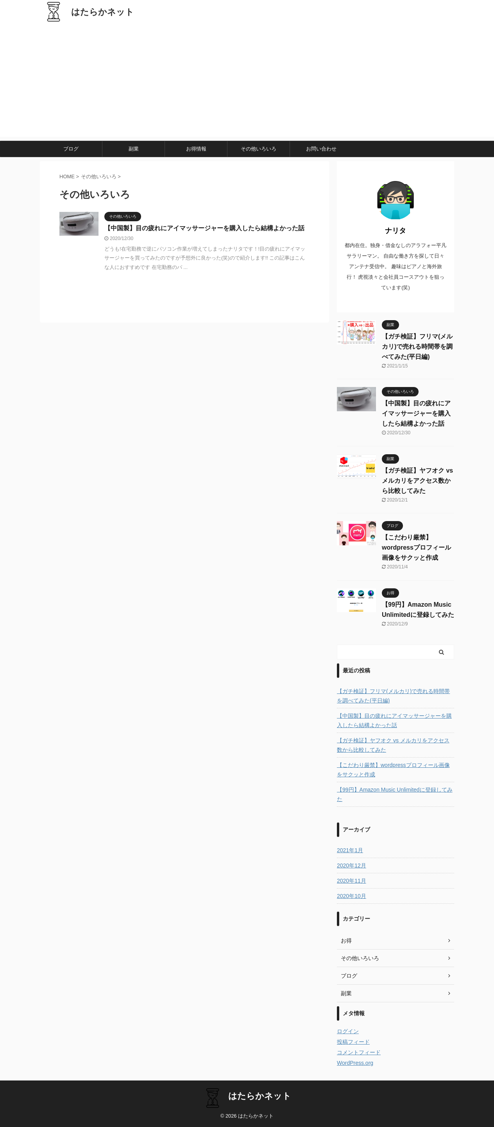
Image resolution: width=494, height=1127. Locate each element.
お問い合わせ (321, 149)
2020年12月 (351, 865)
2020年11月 (351, 881)
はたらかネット (102, 12)
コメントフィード (359, 1052)
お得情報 (196, 149)
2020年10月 (351, 896)
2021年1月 (350, 850)
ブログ (71, 149)
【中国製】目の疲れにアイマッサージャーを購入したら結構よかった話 (204, 228)
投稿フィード (353, 1042)
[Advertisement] (247, 82)
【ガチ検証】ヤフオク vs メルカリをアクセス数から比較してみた (417, 480)
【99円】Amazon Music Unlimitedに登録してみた (395, 794)
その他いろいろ (258, 149)
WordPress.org (355, 1063)
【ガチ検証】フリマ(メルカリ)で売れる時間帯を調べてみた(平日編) (417, 346)
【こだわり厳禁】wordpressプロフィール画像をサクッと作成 (416, 547)
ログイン (348, 1031)
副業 (134, 149)
